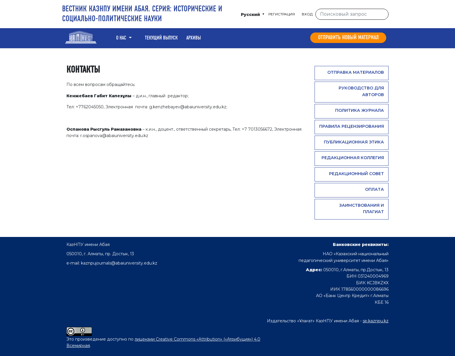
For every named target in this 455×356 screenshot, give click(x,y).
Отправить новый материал (348, 38)
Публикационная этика (354, 142)
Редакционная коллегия (353, 157)
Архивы (193, 38)
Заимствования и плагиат (361, 208)
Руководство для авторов (361, 91)
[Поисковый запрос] (352, 14)
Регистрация (281, 14)
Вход (307, 14)
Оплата (374, 189)
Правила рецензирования (351, 126)
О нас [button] (121, 38)
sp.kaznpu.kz (376, 320)
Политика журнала (359, 110)
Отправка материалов (355, 72)
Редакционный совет (356, 173)
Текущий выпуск (161, 38)
